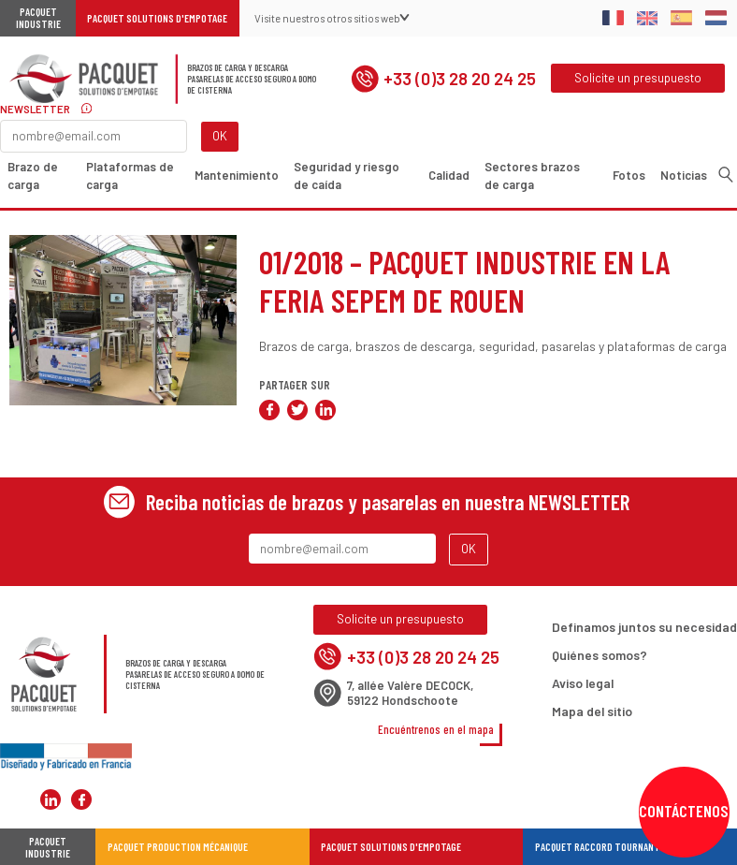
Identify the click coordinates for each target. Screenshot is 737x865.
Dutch (716, 17)
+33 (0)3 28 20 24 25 (443, 79)
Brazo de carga (32, 175)
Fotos (629, 175)
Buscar (726, 174)
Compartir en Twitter (297, 410)
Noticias (683, 175)
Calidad (449, 175)
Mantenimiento (237, 175)
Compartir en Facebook (269, 410)
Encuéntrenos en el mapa (436, 729)
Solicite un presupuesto (637, 77)
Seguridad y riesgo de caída (346, 175)
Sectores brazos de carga (532, 175)
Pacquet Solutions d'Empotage (157, 18)
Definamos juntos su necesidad (644, 627)
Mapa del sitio (592, 711)
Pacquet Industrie (38, 18)
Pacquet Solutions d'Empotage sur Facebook (81, 799)
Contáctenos (684, 810)
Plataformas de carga (130, 175)
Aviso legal (583, 683)
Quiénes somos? (599, 655)
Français (613, 17)
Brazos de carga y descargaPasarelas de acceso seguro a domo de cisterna (251, 78)
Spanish (681, 17)
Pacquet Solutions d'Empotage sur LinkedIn (50, 799)
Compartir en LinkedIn (325, 410)
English (647, 17)
